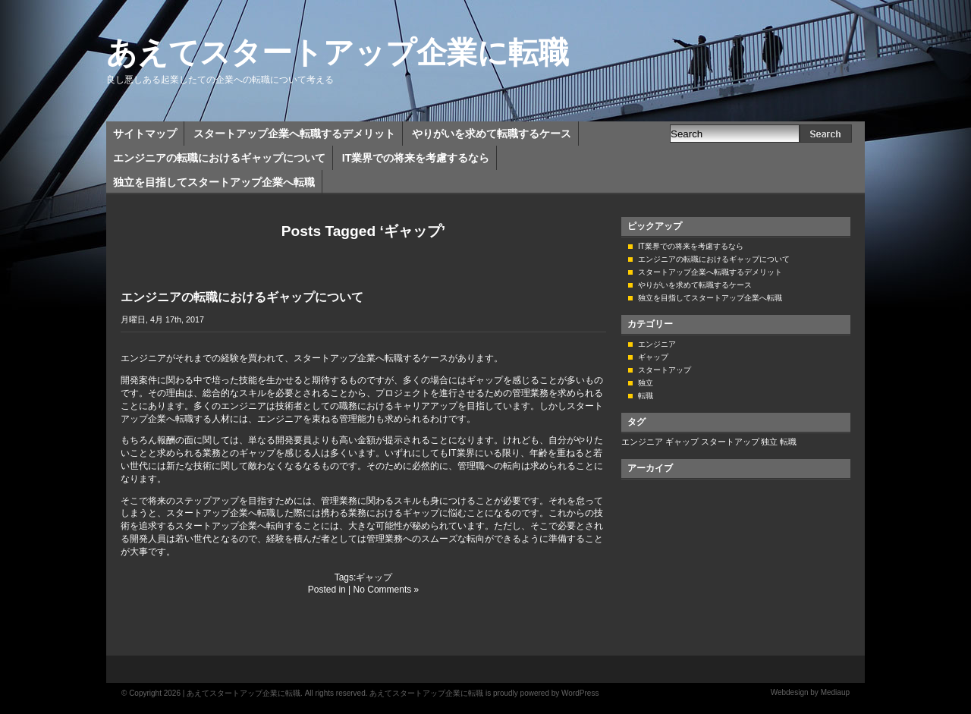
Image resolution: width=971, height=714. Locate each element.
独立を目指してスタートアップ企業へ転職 (214, 182)
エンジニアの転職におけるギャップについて (219, 158)
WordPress (580, 693)
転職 (645, 396)
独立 (645, 383)
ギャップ (374, 577)
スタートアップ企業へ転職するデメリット (294, 133)
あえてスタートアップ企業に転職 (337, 52)
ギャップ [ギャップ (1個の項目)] (682, 441)
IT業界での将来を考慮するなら (415, 158)
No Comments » (387, 589)
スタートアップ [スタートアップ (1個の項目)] (730, 441)
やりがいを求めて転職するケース (491, 133)
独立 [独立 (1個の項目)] (769, 441)
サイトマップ (145, 133)
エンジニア (657, 344)
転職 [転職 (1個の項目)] (788, 441)
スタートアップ (664, 370)
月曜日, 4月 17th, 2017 (162, 319)
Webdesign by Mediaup (810, 692)
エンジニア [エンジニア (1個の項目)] (642, 441)
